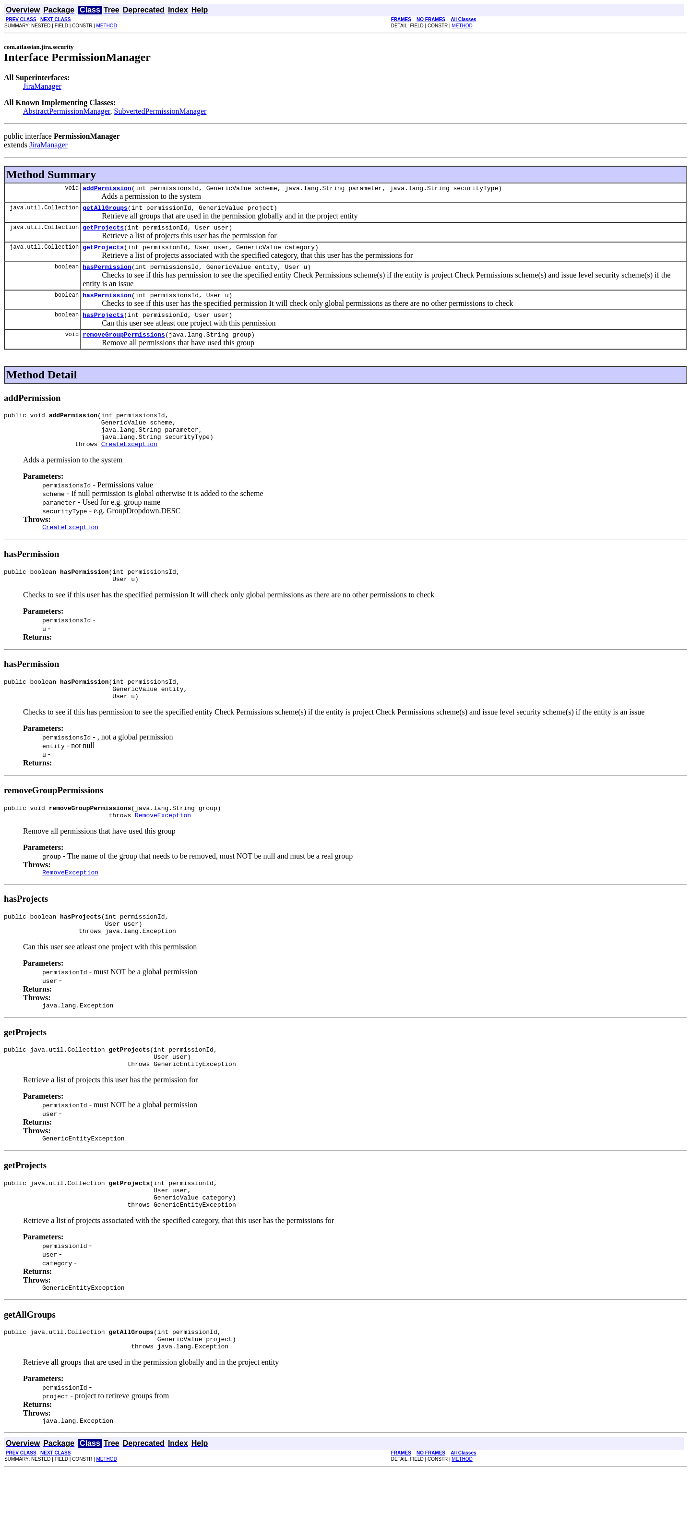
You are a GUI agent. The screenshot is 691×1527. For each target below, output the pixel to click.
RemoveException (163, 845)
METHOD (106, 25)
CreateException (129, 462)
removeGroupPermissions (124, 345)
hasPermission (107, 273)
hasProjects (103, 324)
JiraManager (42, 86)
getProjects (103, 231)
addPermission (107, 189)
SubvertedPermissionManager (160, 111)
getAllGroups (105, 210)
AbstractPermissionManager (66, 111)
